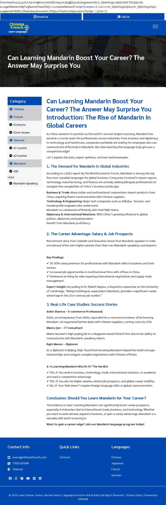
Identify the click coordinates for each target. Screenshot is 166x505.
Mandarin (20, 163)
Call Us (124, 16)
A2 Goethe (20, 155)
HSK (15, 171)
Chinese (19, 109)
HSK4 (11, 177)
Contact (64, 457)
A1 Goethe (20, 148)
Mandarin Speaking (25, 183)
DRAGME (83, 499)
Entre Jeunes (21, 132)
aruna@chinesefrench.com (29, 457)
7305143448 (20, 463)
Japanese (117, 463)
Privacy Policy (134, 495)
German (19, 140)
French (18, 117)
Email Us (41, 16)
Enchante (19, 124)
